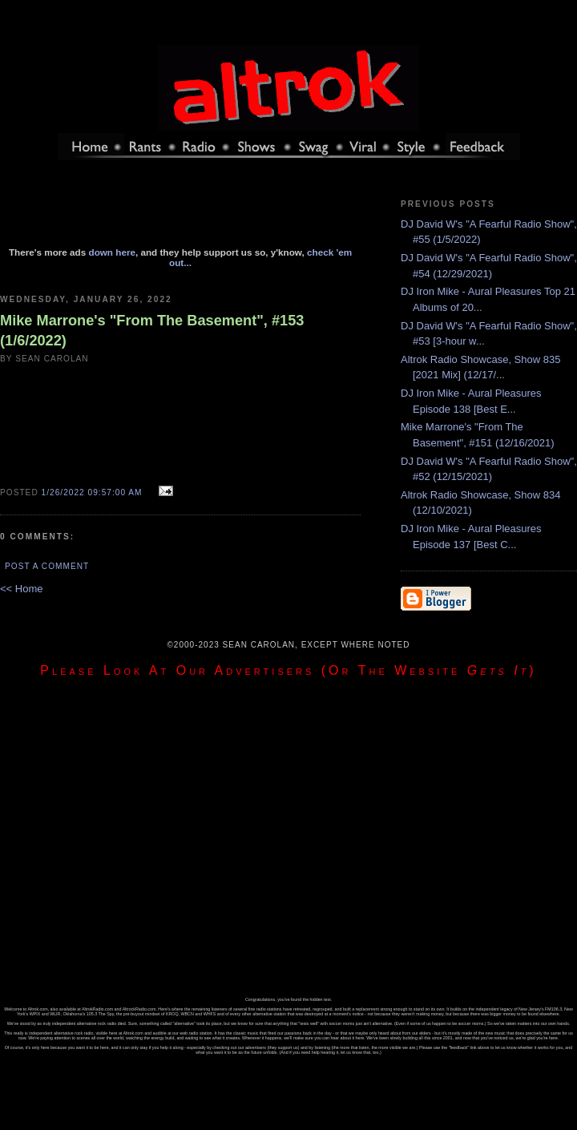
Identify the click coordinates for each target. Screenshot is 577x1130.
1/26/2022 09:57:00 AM (92, 492)
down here (112, 252)
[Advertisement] (180, 211)
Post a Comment (47, 566)
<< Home (21, 589)
